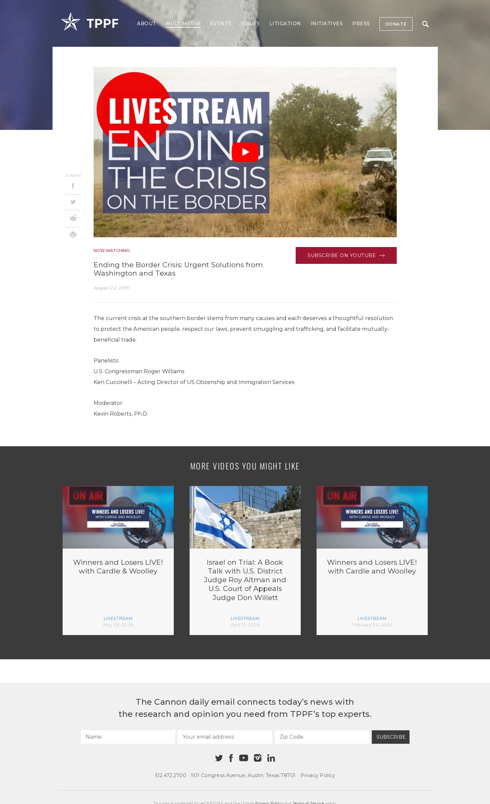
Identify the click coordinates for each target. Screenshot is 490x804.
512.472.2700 (170, 775)
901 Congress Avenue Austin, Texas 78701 (243, 775)
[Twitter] (73, 202)
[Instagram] (257, 758)
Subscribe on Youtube (346, 255)
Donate (396, 24)
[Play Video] (245, 152)
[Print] (73, 236)
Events (221, 24)
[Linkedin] (271, 758)
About (146, 24)
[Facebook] (73, 187)
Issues (250, 24)
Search (425, 24)
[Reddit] (73, 218)
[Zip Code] (322, 737)
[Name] (128, 737)
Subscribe (391, 737)
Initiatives (327, 24)
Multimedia (183, 24)
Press (361, 24)
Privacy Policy (317, 775)
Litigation (285, 24)
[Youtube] (244, 758)
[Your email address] (225, 737)
